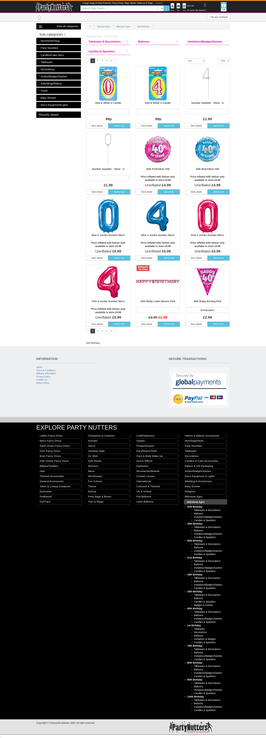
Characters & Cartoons (109, 435)
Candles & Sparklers (205, 520)
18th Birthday (194, 574)
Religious (206, 491)
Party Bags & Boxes (109, 496)
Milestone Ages (123, 26)
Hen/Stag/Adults (206, 440)
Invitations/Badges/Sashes (208, 517)
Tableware (46, 62)
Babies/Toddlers (61, 466)
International (157, 481)
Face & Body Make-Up (157, 456)
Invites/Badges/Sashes (53, 76)
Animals (109, 440)
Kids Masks (109, 461)
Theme (109, 486)
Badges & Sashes (203, 605)
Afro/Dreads (109, 476)
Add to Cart (119, 126)
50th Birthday (194, 506)
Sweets (157, 440)
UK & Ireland (157, 491)
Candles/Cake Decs (51, 55)
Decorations (47, 69)
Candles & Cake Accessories (206, 461)
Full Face (61, 501)
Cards (43, 90)
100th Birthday (195, 696)
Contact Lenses (157, 476)
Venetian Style (109, 451)
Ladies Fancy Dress (61, 435)
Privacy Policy (43, 376)
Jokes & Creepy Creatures (61, 486)
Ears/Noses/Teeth (157, 451)
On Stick (109, 456)
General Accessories (61, 481)
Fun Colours (109, 481)
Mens (109, 471)
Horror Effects (157, 461)
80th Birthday (194, 662)
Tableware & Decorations (207, 510)
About (39, 367)
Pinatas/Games (157, 446)
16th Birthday (194, 591)
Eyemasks (61, 491)
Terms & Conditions (45, 370)
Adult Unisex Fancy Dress (61, 446)
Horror (109, 446)
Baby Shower (47, 97)
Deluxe (109, 491)
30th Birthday (194, 523)
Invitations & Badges (205, 639)
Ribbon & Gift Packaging (206, 466)
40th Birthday (194, 608)
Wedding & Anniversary (206, 481)
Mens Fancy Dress (61, 440)
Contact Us (41, 379)
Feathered (61, 496)
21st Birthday (194, 557)
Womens (109, 466)
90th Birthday (194, 679)
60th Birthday (194, 540)
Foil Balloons (157, 496)
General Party (103, 26)
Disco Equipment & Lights (206, 476)
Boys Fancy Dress (61, 456)
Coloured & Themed (157, 486)
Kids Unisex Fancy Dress (61, 461)
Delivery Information (46, 373)
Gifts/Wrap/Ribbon (50, 83)
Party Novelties (48, 48)
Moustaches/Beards (157, 471)
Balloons (198, 513)
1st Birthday (194, 625)
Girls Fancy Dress (61, 451)
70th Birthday (194, 645)
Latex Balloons (157, 501)
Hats (61, 471)
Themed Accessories (61, 476)
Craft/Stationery (157, 435)
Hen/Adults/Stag (49, 41)
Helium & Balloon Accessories (206, 435)
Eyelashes (157, 466)
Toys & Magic (109, 501)
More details (97, 126)
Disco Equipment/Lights (53, 105)
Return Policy (42, 383)
